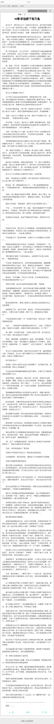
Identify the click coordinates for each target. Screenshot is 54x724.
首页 (2, 2)
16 (25, 14)
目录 (27, 712)
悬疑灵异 (15, 6)
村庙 (22, 6)
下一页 (44, 712)
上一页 (11, 712)
